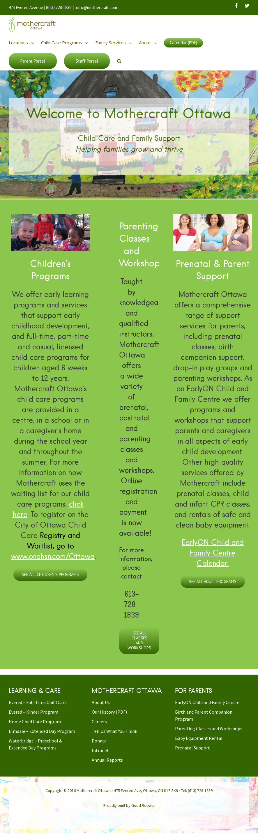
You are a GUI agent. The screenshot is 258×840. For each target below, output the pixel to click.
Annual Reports (107, 760)
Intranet (100, 750)
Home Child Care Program (35, 721)
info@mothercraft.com (96, 7)
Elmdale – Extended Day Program (42, 731)
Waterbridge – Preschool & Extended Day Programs (35, 744)
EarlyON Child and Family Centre (207, 702)
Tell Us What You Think (114, 731)
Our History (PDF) (109, 712)
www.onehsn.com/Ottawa (53, 556)
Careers (99, 721)
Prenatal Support (192, 748)
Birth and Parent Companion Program (203, 715)
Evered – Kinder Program (33, 712)
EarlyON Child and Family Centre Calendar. (213, 552)
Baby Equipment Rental (198, 738)
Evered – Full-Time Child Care (38, 702)
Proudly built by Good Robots (129, 805)
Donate (99, 741)
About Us (101, 702)
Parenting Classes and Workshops (208, 728)
